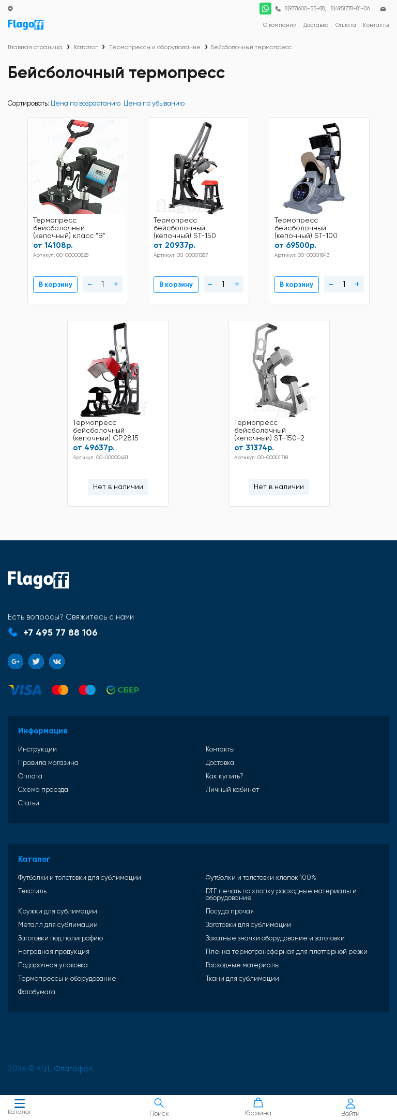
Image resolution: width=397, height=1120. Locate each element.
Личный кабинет (232, 784)
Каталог (20, 1107)
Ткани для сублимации (242, 973)
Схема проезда (43, 784)
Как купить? (224, 771)
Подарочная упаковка (53, 959)
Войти (350, 1107)
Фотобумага (36, 986)
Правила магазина (48, 757)
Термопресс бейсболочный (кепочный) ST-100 (236, 226)
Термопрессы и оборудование (155, 47)
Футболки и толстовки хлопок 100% (261, 872)
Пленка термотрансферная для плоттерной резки (287, 946)
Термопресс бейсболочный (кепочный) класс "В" (50, 226)
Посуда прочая (230, 906)
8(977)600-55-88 (304, 8)
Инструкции (37, 744)
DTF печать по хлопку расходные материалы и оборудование (281, 889)
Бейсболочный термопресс (251, 47)
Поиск (159, 1107)
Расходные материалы (243, 959)
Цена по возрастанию (85, 103)
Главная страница (35, 47)
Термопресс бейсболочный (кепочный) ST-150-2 (192, 426)
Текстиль (32, 886)
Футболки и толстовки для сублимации (79, 872)
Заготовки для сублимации (248, 919)
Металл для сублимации (58, 919)
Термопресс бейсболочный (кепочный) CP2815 (332, 226)
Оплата (30, 771)
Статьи (28, 797)
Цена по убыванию (154, 103)
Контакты (220, 744)
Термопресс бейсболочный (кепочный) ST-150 (140, 226)
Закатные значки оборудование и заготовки (275, 933)
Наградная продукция (53, 946)
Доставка (220, 757)
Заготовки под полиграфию (60, 933)
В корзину (33, 282)
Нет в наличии (341, 282)
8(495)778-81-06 (349, 8)
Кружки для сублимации (57, 906)
